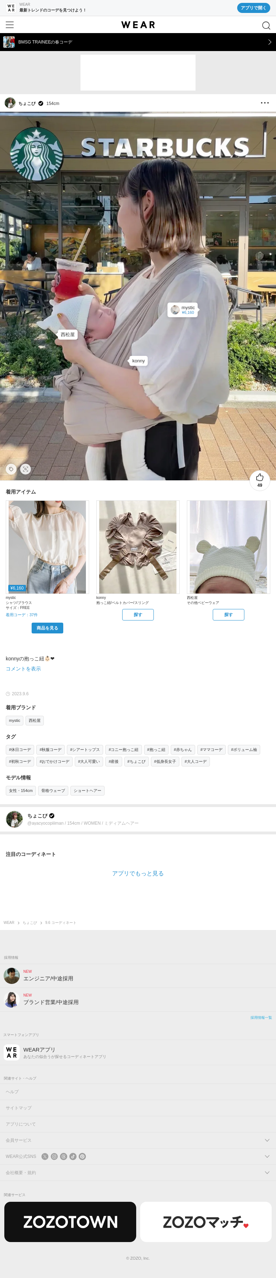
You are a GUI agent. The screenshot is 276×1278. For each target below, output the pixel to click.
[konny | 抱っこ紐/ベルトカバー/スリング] (138, 361)
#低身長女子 (165, 761)
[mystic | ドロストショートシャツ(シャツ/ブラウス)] (182, 309)
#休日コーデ (20, 749)
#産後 (114, 761)
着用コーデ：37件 (22, 615)
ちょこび (30, 923)
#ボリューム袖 (244, 749)
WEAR (9, 923)
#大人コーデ (196, 761)
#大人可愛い (89, 761)
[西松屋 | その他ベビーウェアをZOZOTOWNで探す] (228, 614)
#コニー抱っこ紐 (123, 749)
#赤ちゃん (183, 749)
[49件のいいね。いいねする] (259, 480)
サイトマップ (19, 1107)
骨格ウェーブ (53, 790)
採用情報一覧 (261, 1018)
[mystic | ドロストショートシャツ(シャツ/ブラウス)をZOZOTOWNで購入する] (47, 628)
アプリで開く (254, 7)
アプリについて (21, 1124)
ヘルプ (12, 1091)
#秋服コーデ (50, 749)
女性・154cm (21, 790)
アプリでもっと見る (138, 873)
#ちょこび (137, 761)
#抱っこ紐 (156, 749)
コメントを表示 (23, 669)
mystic (14, 720)
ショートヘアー (87, 790)
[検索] (266, 25)
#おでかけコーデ (54, 761)
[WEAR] (138, 24)
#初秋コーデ (20, 761)
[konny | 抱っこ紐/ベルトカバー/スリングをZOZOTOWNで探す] (138, 614)
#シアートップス (85, 749)
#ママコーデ (211, 749)
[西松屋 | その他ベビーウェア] (68, 335)
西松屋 (35, 720)
